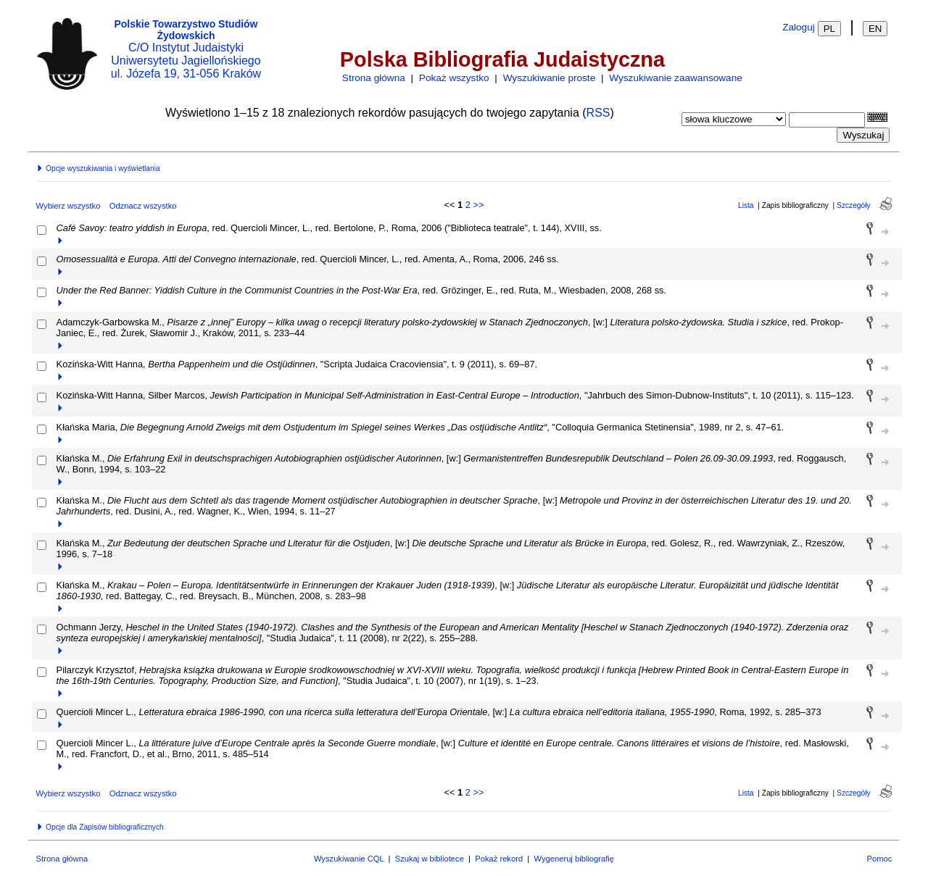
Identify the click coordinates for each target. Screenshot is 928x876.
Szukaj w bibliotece (429, 858)
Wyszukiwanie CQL (349, 858)
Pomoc (879, 858)
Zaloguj (798, 27)
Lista (746, 205)
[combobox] (827, 120)
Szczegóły (853, 205)
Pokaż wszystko (454, 77)
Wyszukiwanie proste (549, 77)
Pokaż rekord (499, 858)
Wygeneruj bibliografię (574, 858)
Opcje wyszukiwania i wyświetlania (98, 168)
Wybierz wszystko (68, 205)
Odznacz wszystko (143, 205)
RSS (598, 113)
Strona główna (373, 77)
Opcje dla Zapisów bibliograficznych (100, 827)
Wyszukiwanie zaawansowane (675, 77)
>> (478, 204)
